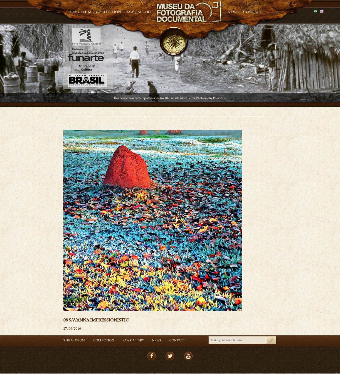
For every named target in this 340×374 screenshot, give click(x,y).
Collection (108, 12)
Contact (252, 12)
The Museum (78, 12)
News (233, 12)
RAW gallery (138, 12)
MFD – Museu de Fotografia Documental (189, 11)
